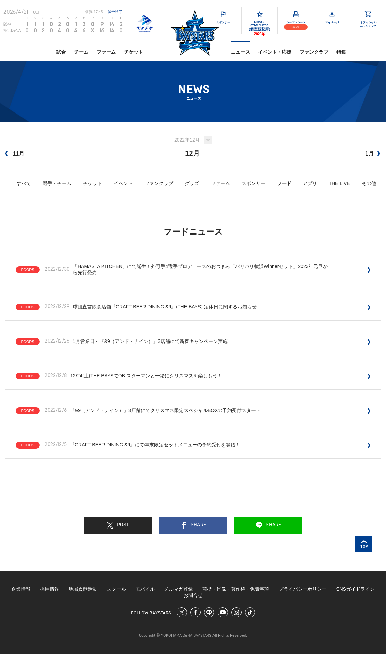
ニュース (240, 52)
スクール (116, 589)
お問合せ (193, 595)
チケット (133, 52)
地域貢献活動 (83, 589)
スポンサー (253, 183)
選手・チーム (57, 183)
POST (118, 525)
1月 (372, 154)
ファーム (106, 52)
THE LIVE (339, 183)
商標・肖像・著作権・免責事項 (235, 589)
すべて (24, 183)
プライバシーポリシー (303, 589)
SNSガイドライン (355, 589)
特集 (341, 52)
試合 (61, 52)
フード (284, 183)
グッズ (192, 183)
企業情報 (20, 589)
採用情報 (49, 589)
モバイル (145, 589)
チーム (81, 52)
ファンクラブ (314, 52)
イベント (123, 183)
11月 (14, 154)
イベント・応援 (274, 52)
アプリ (310, 183)
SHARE (193, 525)
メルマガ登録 (178, 589)
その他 (369, 183)
